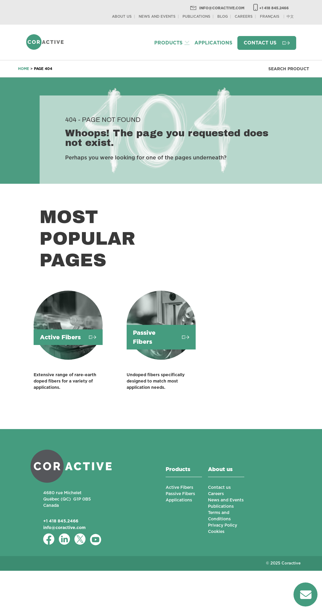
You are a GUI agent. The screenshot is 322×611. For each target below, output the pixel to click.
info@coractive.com (221, 8)
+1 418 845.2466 (274, 8)
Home (23, 68)
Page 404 (43, 68)
